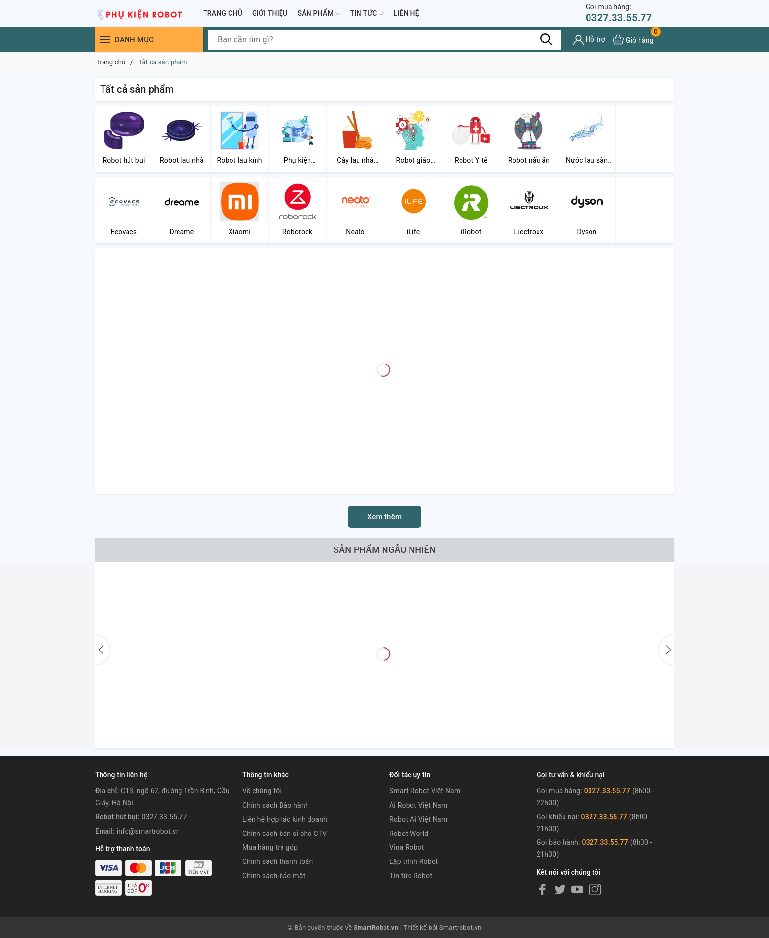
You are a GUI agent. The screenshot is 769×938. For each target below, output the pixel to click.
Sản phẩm (318, 14)
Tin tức (367, 14)
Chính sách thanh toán (277, 861)
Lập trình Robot (413, 861)
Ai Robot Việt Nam (418, 805)
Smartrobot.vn (460, 927)
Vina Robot (406, 847)
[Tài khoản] (589, 40)
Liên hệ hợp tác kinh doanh (284, 819)
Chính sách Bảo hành (275, 805)
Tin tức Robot (410, 876)
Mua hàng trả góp (270, 847)
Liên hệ (406, 13)
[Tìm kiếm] (546, 39)
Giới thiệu (269, 13)
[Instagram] (595, 889)
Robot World (409, 833)
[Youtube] (577, 889)
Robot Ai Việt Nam (418, 819)
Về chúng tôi (262, 791)
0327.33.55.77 (619, 13)
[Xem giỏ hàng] (633, 39)
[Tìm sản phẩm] (384, 40)
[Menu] (105, 39)
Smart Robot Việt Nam (425, 791)
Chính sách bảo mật (273, 876)
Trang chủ (222, 13)
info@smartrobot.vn (148, 831)
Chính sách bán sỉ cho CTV (284, 833)
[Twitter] (560, 889)
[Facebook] (542, 889)
